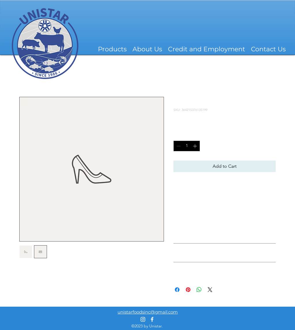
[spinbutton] (186, 146)
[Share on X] (210, 289)
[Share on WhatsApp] (199, 289)
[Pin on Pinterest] (188, 289)
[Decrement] (177, 146)
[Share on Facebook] (177, 289)
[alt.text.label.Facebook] (152, 319)
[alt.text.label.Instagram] (143, 319)
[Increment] (195, 146)
